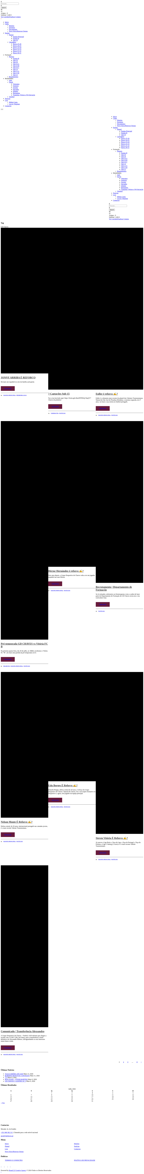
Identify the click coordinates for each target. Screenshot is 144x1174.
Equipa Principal (126, 131)
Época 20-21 (125, 147)
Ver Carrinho (113, 219)
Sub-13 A (16, 71)
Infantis (15, 91)
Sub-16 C (16, 67)
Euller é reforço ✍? (107, 393)
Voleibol (11, 97)
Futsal (11, 82)
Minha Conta (13, 102)
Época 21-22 (125, 146)
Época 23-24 (125, 142)
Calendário (120, 136)
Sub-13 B (16, 73)
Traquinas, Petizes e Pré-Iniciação (24, 95)
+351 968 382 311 (7, 1132)
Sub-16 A (16, 64)
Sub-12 (15, 75)
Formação (116, 149)
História (119, 120)
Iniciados (16, 89)
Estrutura (120, 122)
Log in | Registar (14, 104)
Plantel (119, 129)
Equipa (115, 127)
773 (6, 1077)
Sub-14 (15, 69)
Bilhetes (6, 666)
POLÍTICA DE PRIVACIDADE (84, 1160)
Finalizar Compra (123, 219)
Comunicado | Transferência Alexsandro (22, 1031)
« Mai (3, 1103)
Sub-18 (15, 62)
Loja (6, 100)
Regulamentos (13, 77)
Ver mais (7, 388)
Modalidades (9, 78)
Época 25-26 (125, 138)
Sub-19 (123, 135)
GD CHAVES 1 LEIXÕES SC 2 (15, 1081)
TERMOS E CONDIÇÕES (14, 1160)
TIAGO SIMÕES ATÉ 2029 (14, 1074)
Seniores (16, 86)
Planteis (119, 151)
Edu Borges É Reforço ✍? (62, 785)
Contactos (8, 106)
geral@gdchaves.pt (7, 1136)
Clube (115, 118)
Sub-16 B (16, 66)
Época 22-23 (125, 144)
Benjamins (16, 93)
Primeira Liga (21, 395)
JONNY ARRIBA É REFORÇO (18, 377)
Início (115, 116)
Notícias (7, 98)
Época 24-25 (125, 140)
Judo (10, 80)
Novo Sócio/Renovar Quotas (126, 126)
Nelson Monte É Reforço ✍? (16, 822)
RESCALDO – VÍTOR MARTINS (16, 1079)
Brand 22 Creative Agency (17, 1170)
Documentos (121, 124)
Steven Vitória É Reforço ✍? (112, 838)
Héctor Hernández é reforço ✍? (66, 571)
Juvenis (15, 88)
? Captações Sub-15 (59, 393)
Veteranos (16, 84)
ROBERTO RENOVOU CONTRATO (17, 1076)
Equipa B (124, 133)
